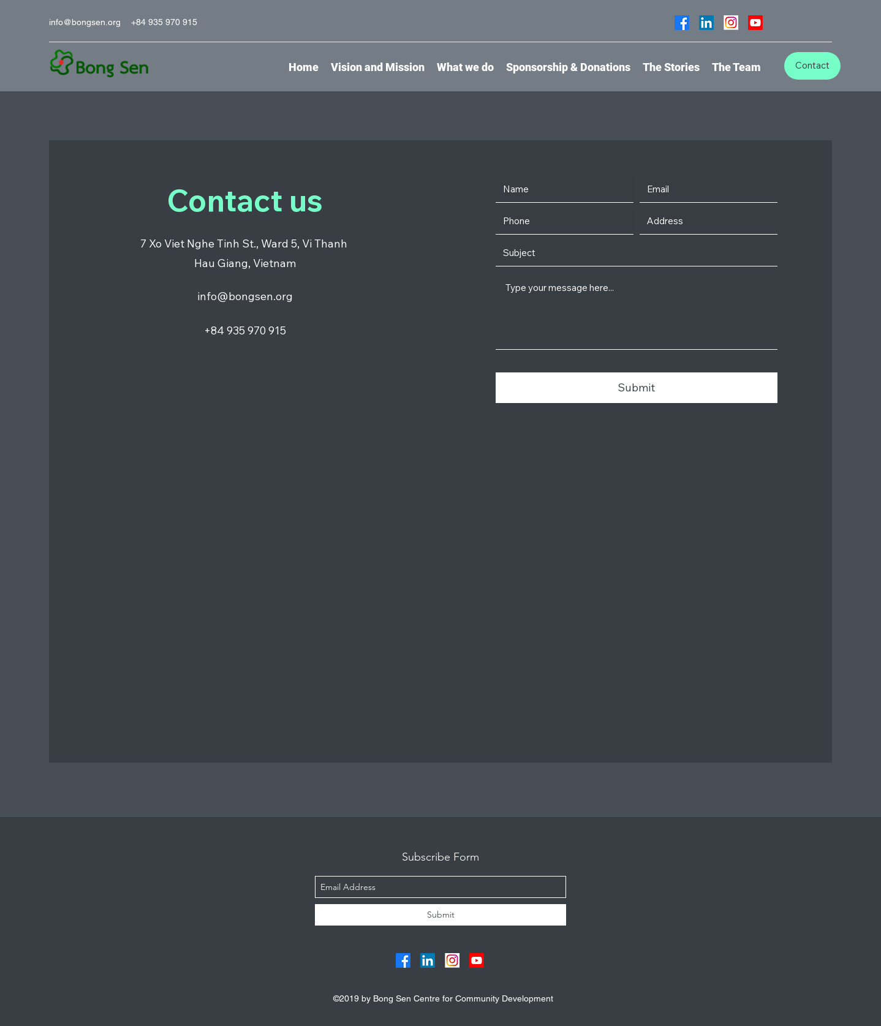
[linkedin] (706, 22)
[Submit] (636, 387)
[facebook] (682, 22)
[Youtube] (755, 22)
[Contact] (812, 66)
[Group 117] (731, 22)
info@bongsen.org (85, 22)
